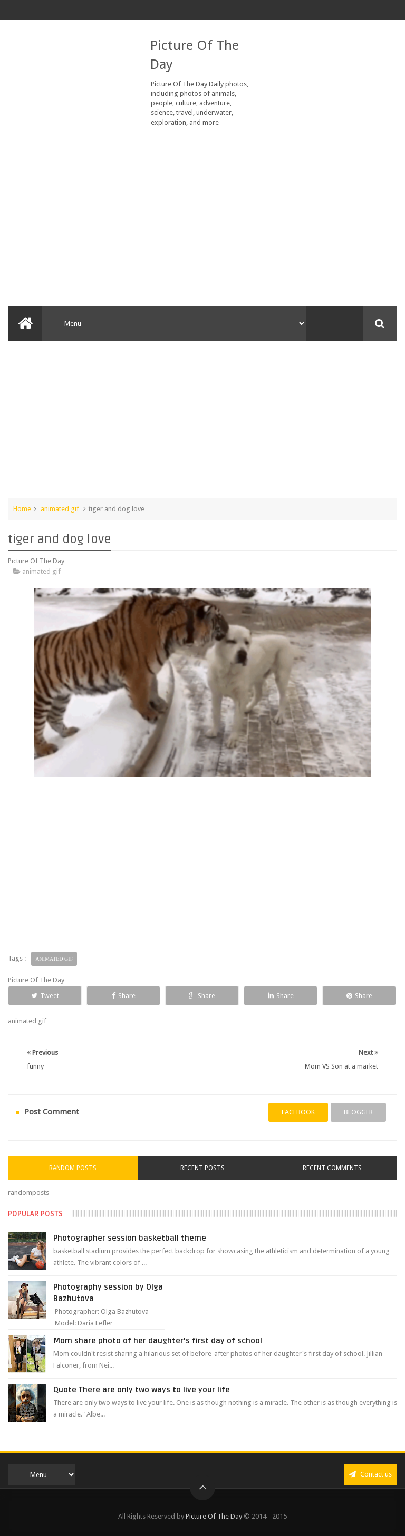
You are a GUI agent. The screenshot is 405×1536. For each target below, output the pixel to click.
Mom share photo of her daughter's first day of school (157, 1340)
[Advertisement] (202, 217)
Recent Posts (202, 1168)
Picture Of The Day (214, 1516)
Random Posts (73, 1168)
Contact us (370, 1474)
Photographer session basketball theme (129, 1238)
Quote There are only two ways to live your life (141, 1389)
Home (22, 509)
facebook (298, 1112)
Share (124, 996)
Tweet (45, 996)
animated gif (60, 509)
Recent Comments (332, 1168)
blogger (358, 1112)
